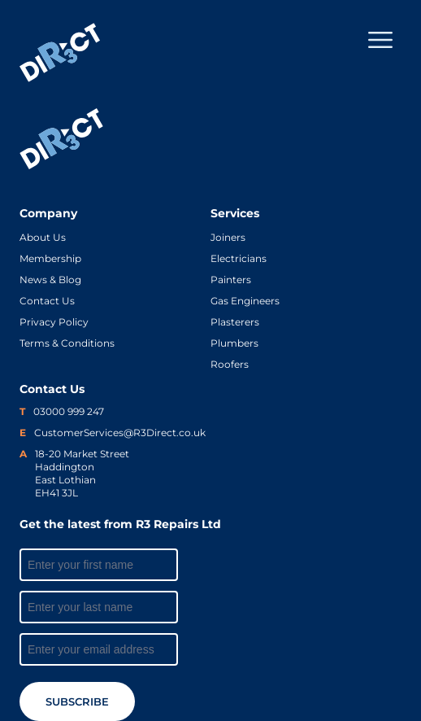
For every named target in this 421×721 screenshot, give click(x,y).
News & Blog (50, 279)
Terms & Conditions (67, 343)
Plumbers (234, 343)
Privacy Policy (54, 322)
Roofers (229, 364)
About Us (43, 237)
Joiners (227, 237)
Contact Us (47, 301)
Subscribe (77, 701)
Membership (50, 258)
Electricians (238, 258)
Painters (230, 279)
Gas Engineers (245, 301)
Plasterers (234, 322)
